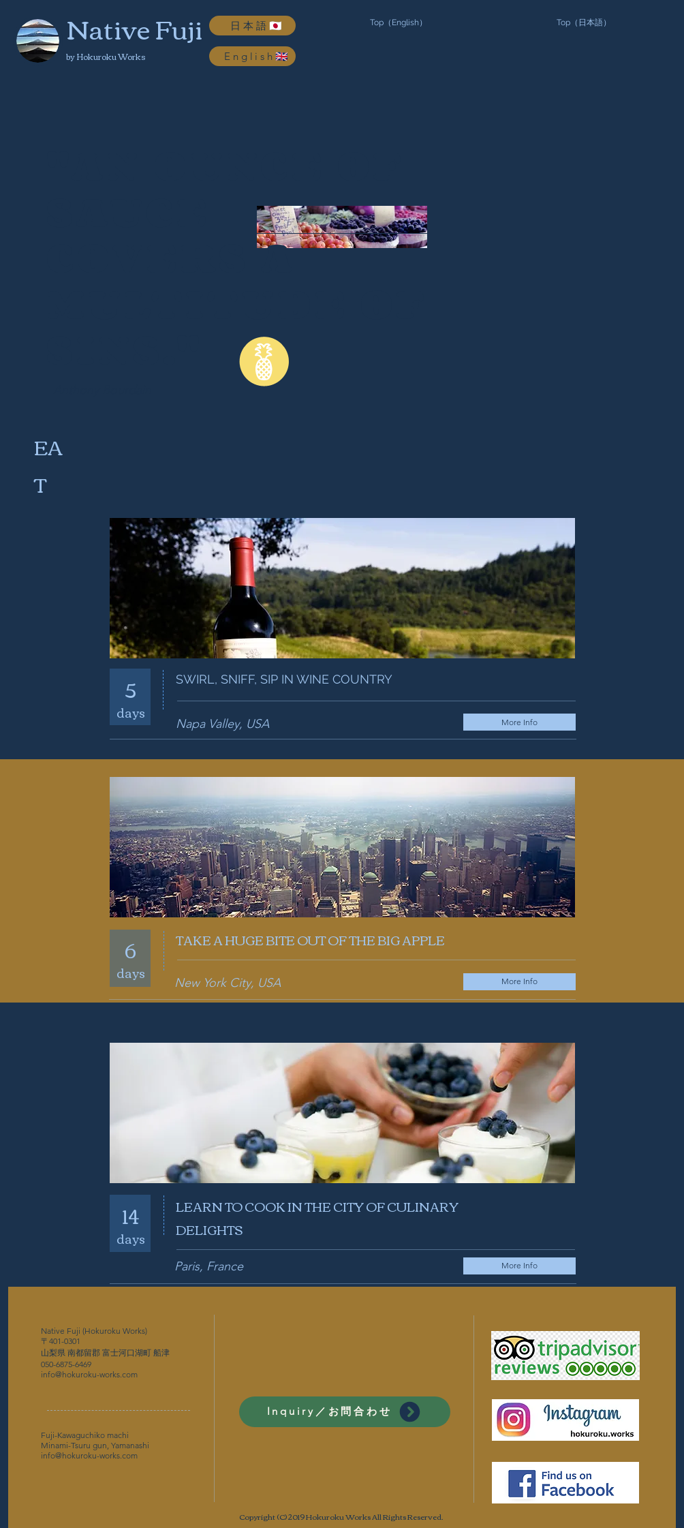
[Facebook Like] (545, 675)
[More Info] (519, 722)
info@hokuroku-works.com (89, 1374)
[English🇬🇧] (252, 56)
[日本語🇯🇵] (252, 25)
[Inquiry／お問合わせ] (344, 1411)
